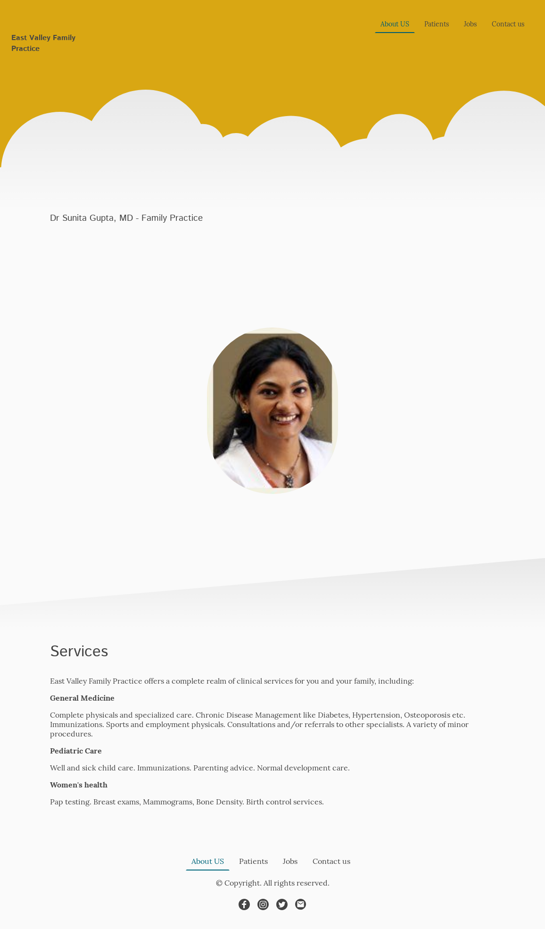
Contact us (508, 24)
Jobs (470, 24)
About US (394, 24)
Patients (436, 24)
